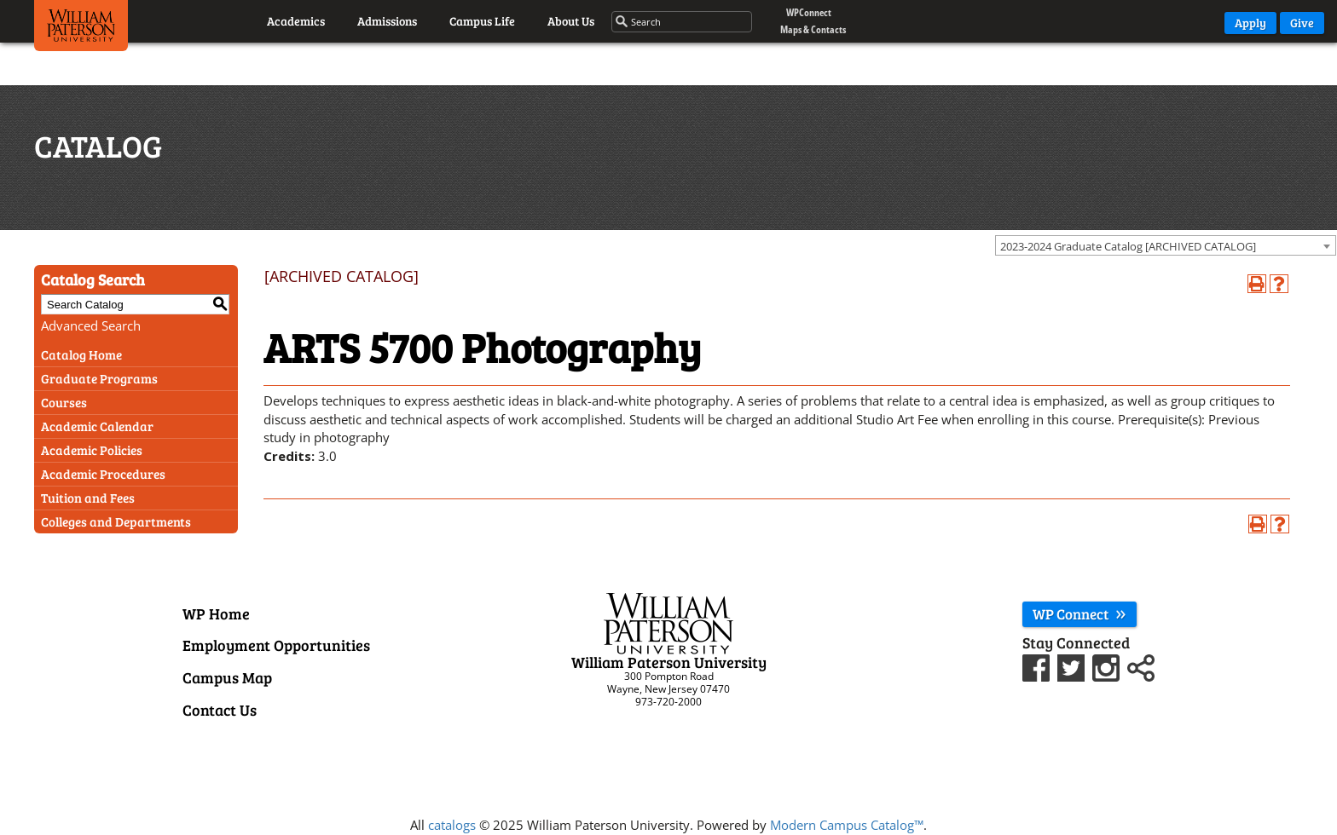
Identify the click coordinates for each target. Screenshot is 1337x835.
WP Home (216, 613)
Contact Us (219, 710)
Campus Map (227, 677)
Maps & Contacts (813, 29)
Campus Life (482, 21)
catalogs (452, 824)
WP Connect (1079, 614)
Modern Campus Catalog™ (846, 824)
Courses (64, 402)
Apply (1250, 22)
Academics (296, 21)
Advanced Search (91, 325)
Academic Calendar (97, 426)
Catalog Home (81, 354)
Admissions (387, 21)
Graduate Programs (99, 378)
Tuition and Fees (88, 497)
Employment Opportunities (276, 645)
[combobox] (1165, 245)
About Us (570, 21)
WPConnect (808, 12)
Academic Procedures (103, 473)
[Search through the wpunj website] (682, 22)
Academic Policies (91, 449)
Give (1302, 22)
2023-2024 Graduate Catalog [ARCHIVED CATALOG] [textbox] (1128, 246)
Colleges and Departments (116, 521)
